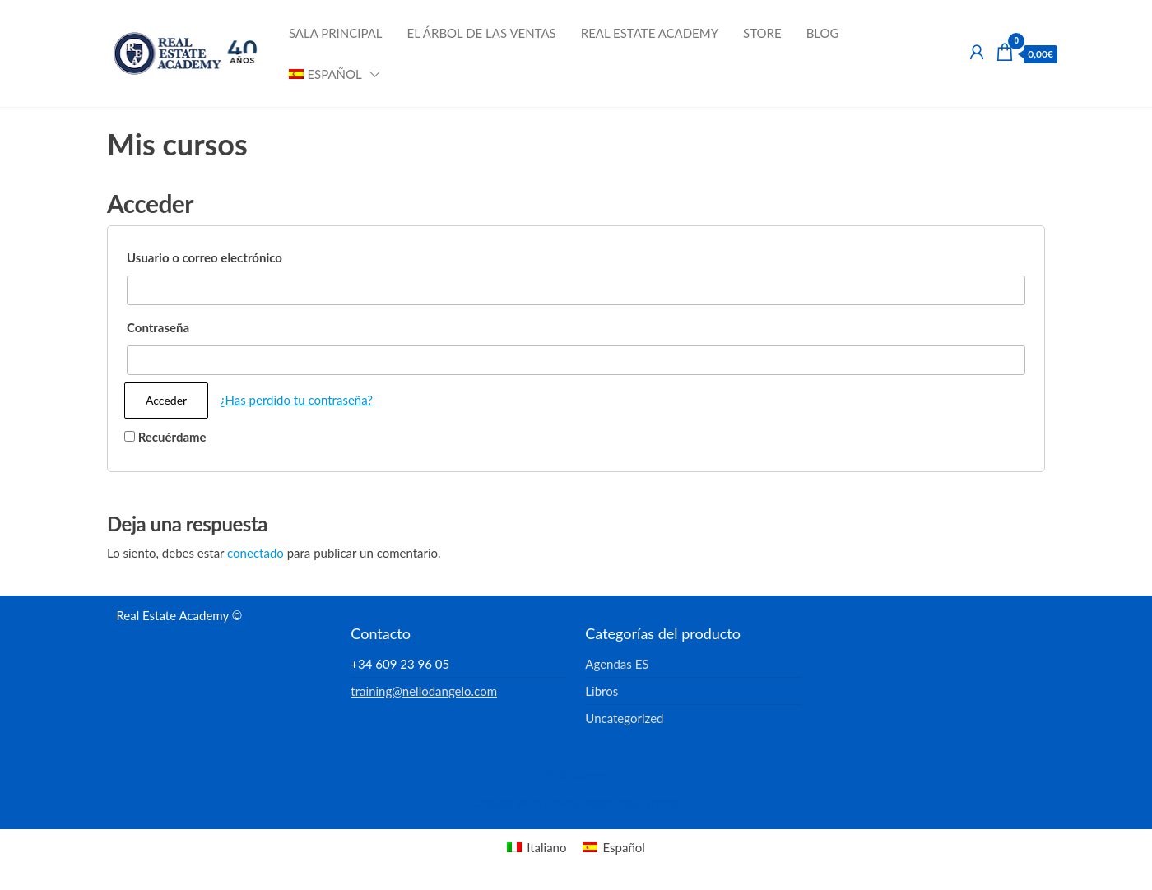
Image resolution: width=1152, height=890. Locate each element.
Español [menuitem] (623, 847)
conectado (255, 552)
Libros (601, 691)
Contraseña (158, 327)
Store (762, 32)
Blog (822, 32)
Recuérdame (165, 436)
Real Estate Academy (649, 32)
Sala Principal (336, 32)
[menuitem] (329, 74)
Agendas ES (616, 663)
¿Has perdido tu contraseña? (296, 399)
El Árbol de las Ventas (481, 32)
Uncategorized (624, 718)
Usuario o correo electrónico (204, 257)
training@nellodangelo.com (424, 691)
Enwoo (562, 802)
